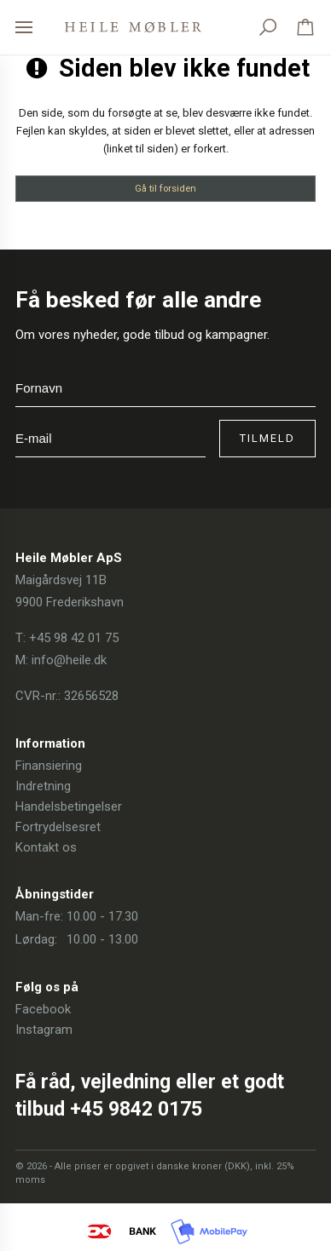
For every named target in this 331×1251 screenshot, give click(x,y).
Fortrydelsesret (58, 827)
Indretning (43, 786)
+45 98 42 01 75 (74, 638)
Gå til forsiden (165, 188)
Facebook (43, 1009)
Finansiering (48, 765)
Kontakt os (46, 847)
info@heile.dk (69, 660)
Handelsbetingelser (68, 806)
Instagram (44, 1029)
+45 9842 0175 (136, 1109)
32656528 (91, 695)
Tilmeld (267, 438)
